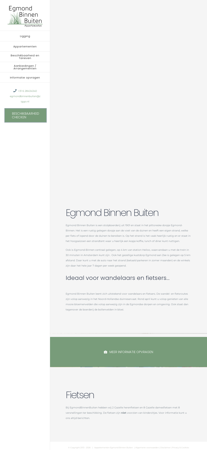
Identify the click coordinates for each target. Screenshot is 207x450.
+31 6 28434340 (27, 91)
